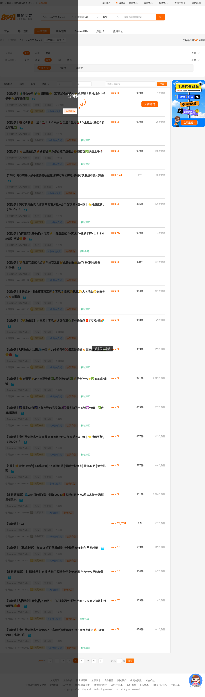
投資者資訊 (136, 680)
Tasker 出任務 (160, 684)
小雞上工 (175, 684)
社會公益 (150, 680)
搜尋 (162, 83)
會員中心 (118, 31)
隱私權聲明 (82, 680)
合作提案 (109, 680)
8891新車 (131, 684)
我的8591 (107, 2)
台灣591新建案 (82, 684)
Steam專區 (81, 31)
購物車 (120, 2)
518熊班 (144, 684)
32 (94, 660)
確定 (130, 660)
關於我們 (121, 680)
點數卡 (100, 31)
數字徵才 (95, 680)
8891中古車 (117, 684)
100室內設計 (100, 684)
